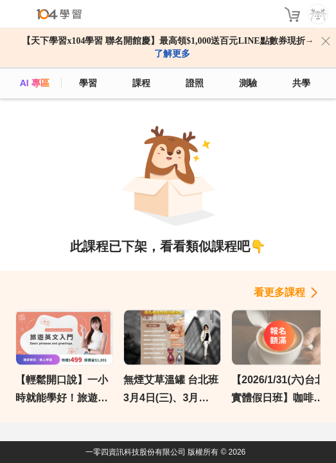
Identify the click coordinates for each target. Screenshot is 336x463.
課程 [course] (141, 83)
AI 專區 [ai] (34, 83)
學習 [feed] (88, 83)
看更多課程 (279, 292)
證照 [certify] (195, 83)
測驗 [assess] (248, 83)
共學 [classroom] (301, 83)
